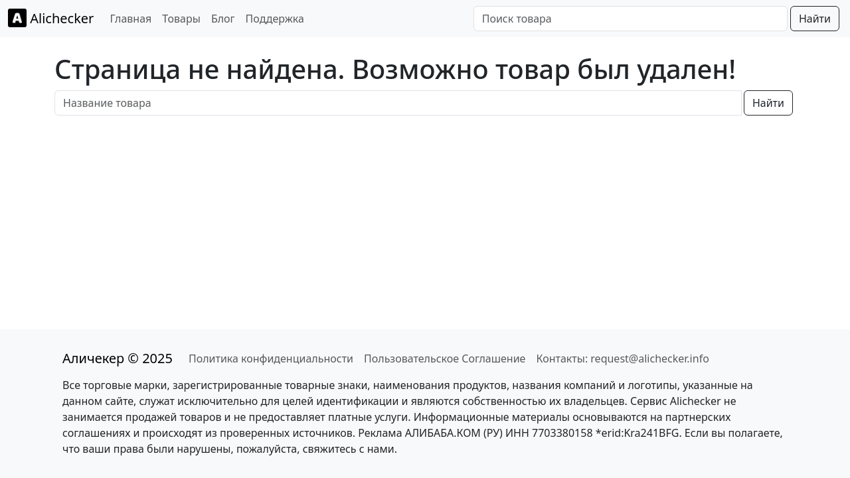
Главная (130, 18)
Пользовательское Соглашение (444, 358)
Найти (815, 18)
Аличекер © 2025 (117, 358)
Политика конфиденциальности (271, 358)
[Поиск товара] (630, 18)
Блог (223, 18)
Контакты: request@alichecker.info (622, 358)
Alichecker (51, 18)
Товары (181, 18)
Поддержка (275, 18)
